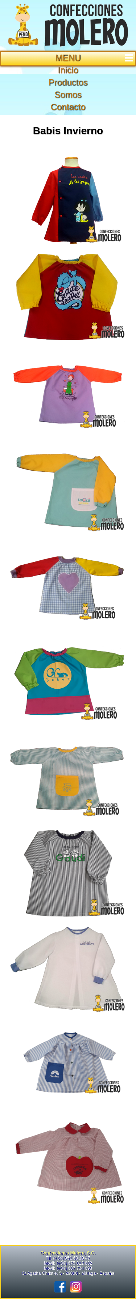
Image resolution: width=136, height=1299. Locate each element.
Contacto (67, 107)
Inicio (68, 70)
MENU (95, 57)
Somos (68, 94)
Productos (67, 82)
